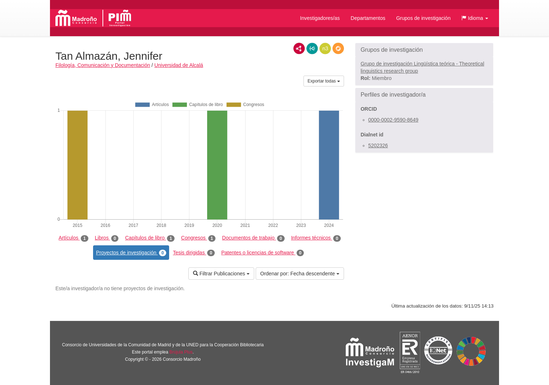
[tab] (424, 50)
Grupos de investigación (423, 18)
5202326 (378, 145)
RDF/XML (299, 48)
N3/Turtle (325, 48)
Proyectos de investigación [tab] (131, 253)
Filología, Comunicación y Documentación (102, 65)
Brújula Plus (181, 352)
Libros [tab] (107, 238)
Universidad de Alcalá (178, 65)
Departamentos (368, 18)
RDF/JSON (338, 48)
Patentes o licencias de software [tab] (262, 253)
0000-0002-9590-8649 (393, 120)
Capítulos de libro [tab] (150, 238)
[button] (475, 18)
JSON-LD (312, 48)
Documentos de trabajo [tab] (253, 238)
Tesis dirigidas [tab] (194, 253)
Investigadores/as (320, 18)
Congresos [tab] (198, 238)
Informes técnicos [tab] (316, 238)
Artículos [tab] (73, 238)
